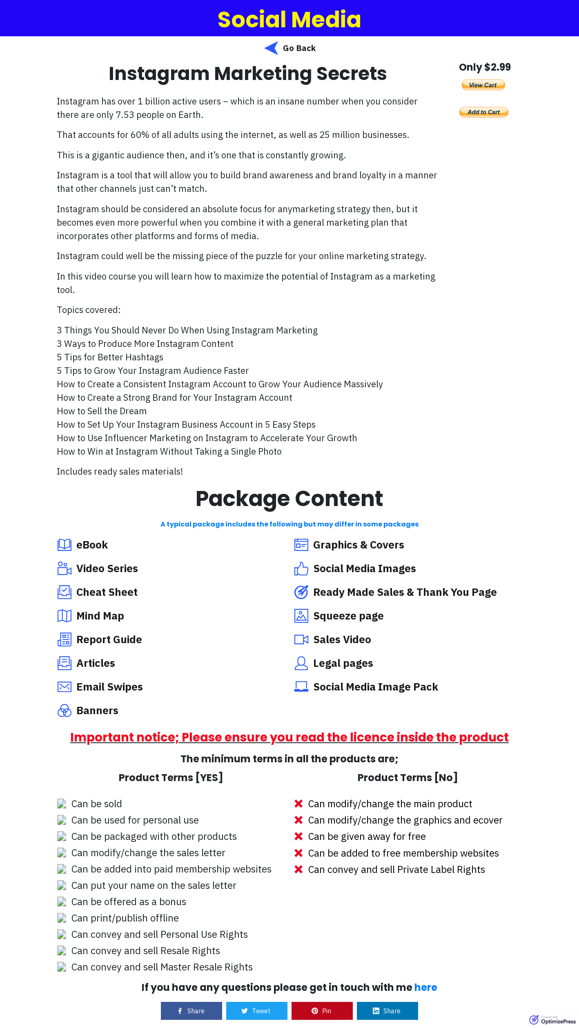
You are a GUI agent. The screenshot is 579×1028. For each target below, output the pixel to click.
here (425, 987)
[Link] (191, 1011)
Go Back (299, 47)
